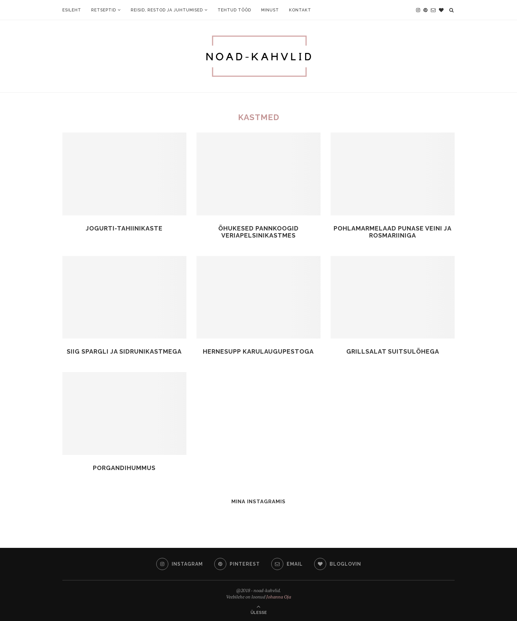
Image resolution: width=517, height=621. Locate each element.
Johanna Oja (278, 596)
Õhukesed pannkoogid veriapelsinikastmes (258, 232)
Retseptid (103, 10)
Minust (270, 10)
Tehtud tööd (234, 10)
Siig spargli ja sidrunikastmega (124, 351)
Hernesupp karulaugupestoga (258, 351)
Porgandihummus (124, 467)
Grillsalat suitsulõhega (392, 351)
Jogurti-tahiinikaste (124, 228)
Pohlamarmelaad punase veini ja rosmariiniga (393, 232)
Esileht (71, 10)
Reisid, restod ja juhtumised (167, 10)
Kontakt (300, 10)
